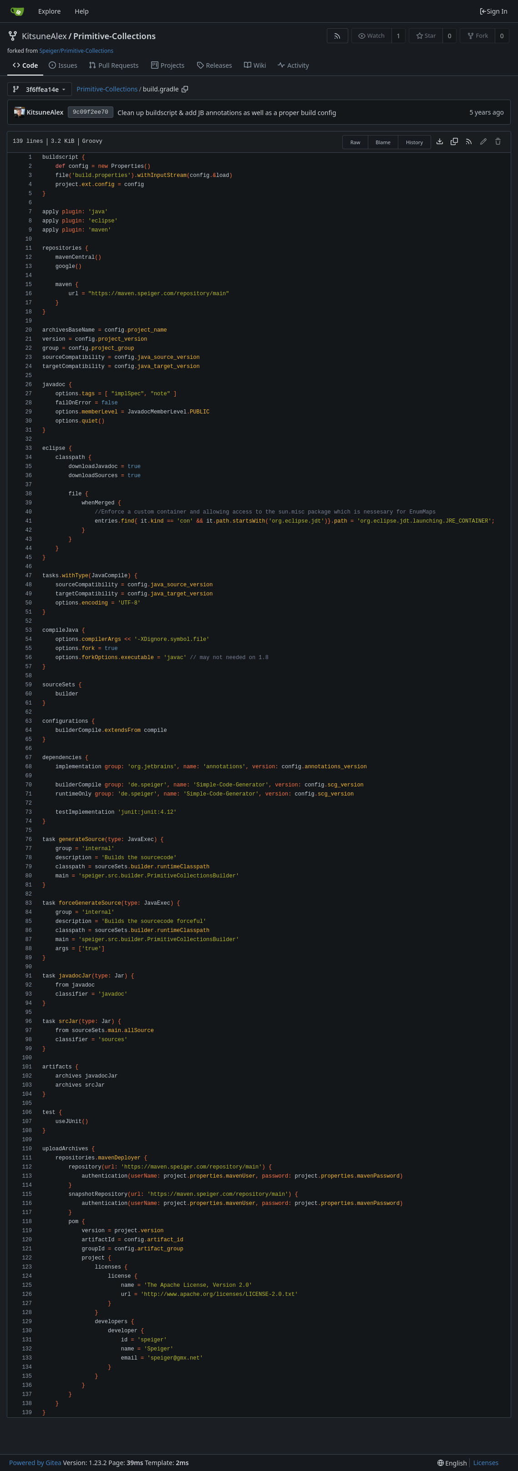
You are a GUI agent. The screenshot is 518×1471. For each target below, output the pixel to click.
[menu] (452, 1463)
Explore (49, 11)
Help (82, 11)
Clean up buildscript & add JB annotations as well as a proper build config (226, 112)
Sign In (493, 11)
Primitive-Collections (114, 35)
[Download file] (439, 142)
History (414, 142)
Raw (355, 142)
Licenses (486, 1462)
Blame (383, 142)
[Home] (17, 11)
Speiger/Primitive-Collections (76, 51)
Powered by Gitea (35, 1462)
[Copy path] (185, 89)
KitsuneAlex (44, 35)
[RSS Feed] (337, 35)
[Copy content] (454, 142)
